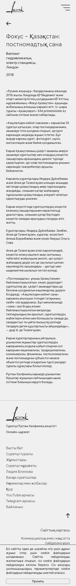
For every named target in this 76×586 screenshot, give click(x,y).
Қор (9, 489)
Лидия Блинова (19, 472)
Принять (38, 581)
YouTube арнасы (20, 495)
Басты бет (14, 448)
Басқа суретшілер (21, 478)
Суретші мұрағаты (21, 466)
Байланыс (14, 507)
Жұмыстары (16, 460)
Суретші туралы (19, 454)
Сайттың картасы (55, 530)
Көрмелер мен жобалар (26, 484)
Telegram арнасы (20, 501)
